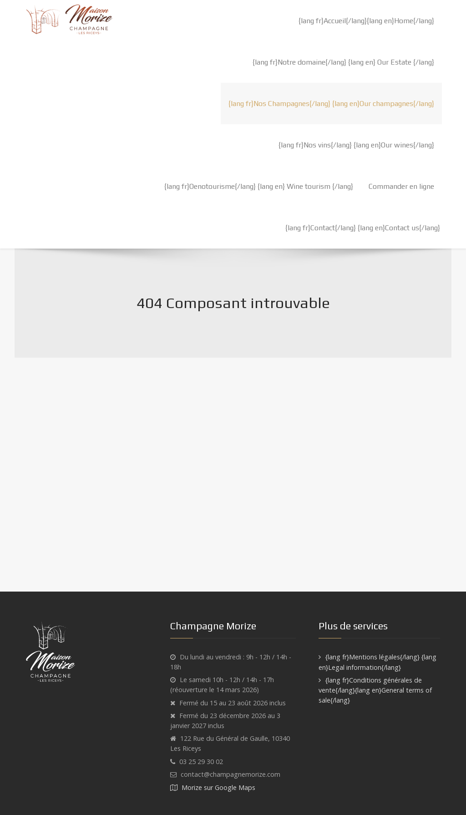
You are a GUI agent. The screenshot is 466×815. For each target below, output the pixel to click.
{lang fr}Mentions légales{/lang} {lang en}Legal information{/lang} (377, 662)
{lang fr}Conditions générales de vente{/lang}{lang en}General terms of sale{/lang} (375, 690)
